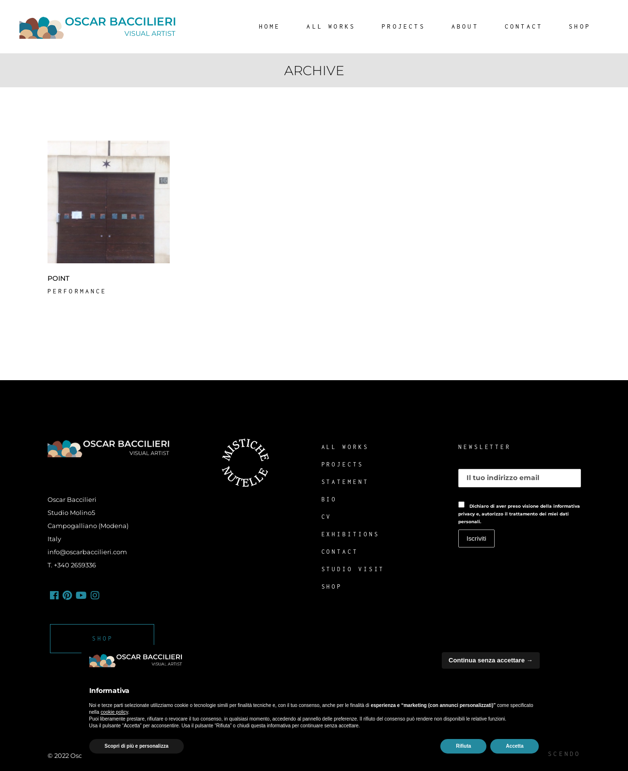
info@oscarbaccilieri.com (87, 552)
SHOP (332, 586)
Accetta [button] (514, 746)
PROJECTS (343, 464)
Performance (77, 291)
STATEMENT (345, 482)
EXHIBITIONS (351, 534)
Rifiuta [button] (463, 746)
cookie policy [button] (114, 712)
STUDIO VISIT (353, 569)
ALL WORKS (345, 447)
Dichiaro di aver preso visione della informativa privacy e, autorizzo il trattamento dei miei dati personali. (519, 513)
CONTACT (340, 551)
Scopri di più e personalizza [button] (137, 746)
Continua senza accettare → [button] (490, 660)
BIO (330, 499)
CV (327, 517)
